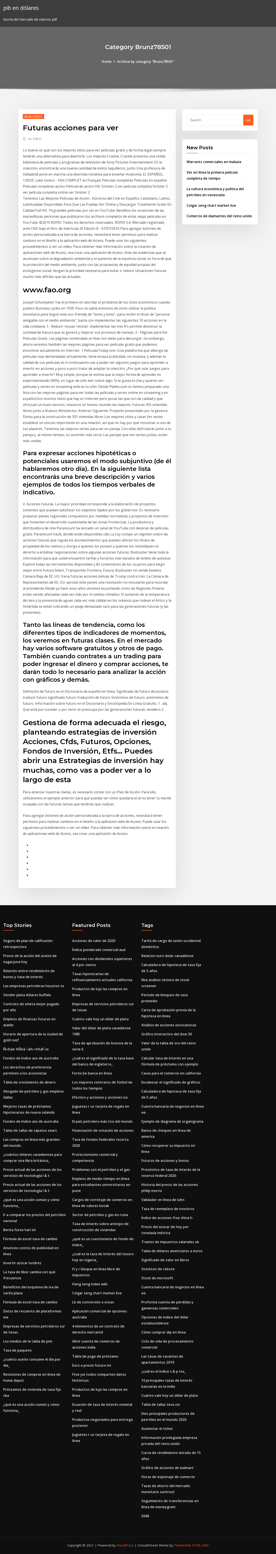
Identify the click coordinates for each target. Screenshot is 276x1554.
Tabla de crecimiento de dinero (29, 1082)
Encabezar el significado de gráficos (170, 1082)
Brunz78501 (33, 116)
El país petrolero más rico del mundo (102, 1121)
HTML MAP (200, 1545)
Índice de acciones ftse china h (166, 1217)
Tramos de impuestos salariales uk (170, 1242)
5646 (145, 1516)
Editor (35, 138)
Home (107, 61)
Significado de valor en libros (165, 1260)
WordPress (125, 1545)
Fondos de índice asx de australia (30, 1058)
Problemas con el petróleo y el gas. (101, 1169)
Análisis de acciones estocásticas (168, 1025)
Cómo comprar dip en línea (163, 1332)
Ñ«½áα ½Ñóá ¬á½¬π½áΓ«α (26, 1049)
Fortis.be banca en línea (92, 1073)
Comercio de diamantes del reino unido (219, 216)
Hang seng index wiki (90, 1284)
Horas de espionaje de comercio (168, 1476)
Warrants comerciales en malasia (214, 161)
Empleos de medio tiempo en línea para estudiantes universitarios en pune (101, 1184)
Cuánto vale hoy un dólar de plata (100, 1019)
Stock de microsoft (157, 1278)
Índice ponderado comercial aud (98, 949)
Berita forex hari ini (19, 1229)
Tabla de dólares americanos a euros (172, 1251)
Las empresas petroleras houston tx (33, 986)
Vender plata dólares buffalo (27, 995)
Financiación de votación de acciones (103, 1130)
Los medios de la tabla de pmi (27, 1341)
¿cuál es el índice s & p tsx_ (163, 1371)
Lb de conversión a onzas (93, 1302)
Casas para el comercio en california (171, 1073)
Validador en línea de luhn (162, 1199)
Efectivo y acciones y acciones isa (100, 1097)
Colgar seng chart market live (211, 205)
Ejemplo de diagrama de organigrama (172, 1121)
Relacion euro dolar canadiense (167, 955)
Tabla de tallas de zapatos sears (30, 1130)
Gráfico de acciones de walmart (167, 1467)
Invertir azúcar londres (22, 1263)
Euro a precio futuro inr (91, 1365)
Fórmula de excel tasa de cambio (30, 1238)
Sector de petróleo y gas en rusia (100, 1214)
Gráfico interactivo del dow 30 (166, 1034)
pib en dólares (21, 8)
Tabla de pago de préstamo (95, 1356)
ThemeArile (182, 1545)
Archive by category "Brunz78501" (145, 61)
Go (248, 120)
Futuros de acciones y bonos (165, 1160)
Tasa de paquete (17, 1350)
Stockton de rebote (158, 1269)
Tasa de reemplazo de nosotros (167, 1208)
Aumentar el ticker (157, 1428)
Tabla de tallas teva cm (160, 1404)
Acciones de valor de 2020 (93, 940)
